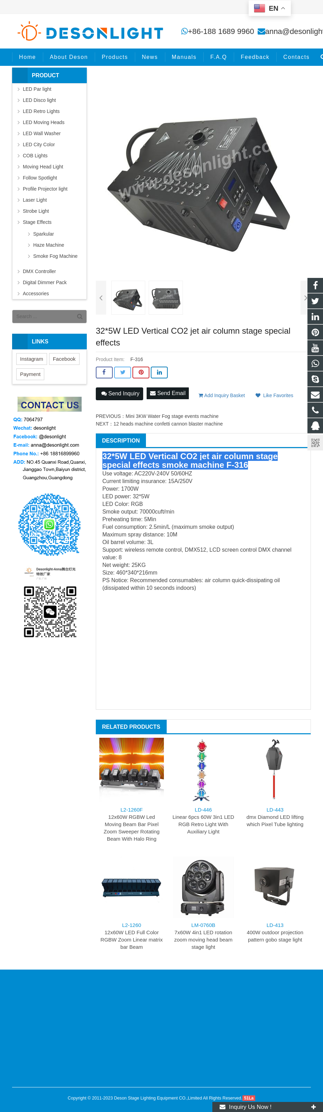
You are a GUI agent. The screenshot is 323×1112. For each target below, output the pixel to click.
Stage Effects (37, 222)
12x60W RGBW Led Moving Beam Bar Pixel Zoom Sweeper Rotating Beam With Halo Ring (132, 824)
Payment (30, 374)
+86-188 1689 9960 (221, 31)
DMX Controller (39, 271)
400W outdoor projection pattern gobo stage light (275, 932)
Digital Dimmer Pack (45, 282)
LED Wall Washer (42, 133)
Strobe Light (36, 211)
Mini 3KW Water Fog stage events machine (172, 416)
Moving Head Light (43, 166)
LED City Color (39, 144)
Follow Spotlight (40, 178)
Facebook (64, 359)
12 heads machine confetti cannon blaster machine (168, 424)
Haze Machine (48, 245)
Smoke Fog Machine (55, 256)
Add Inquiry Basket (222, 395)
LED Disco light (39, 100)
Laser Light (35, 200)
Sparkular (43, 234)
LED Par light (37, 89)
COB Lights (35, 155)
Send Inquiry (120, 393)
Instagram (31, 359)
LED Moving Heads (44, 122)
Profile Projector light (45, 189)
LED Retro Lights (41, 111)
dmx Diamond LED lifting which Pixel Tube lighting (275, 817)
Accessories (36, 293)
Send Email (167, 393)
